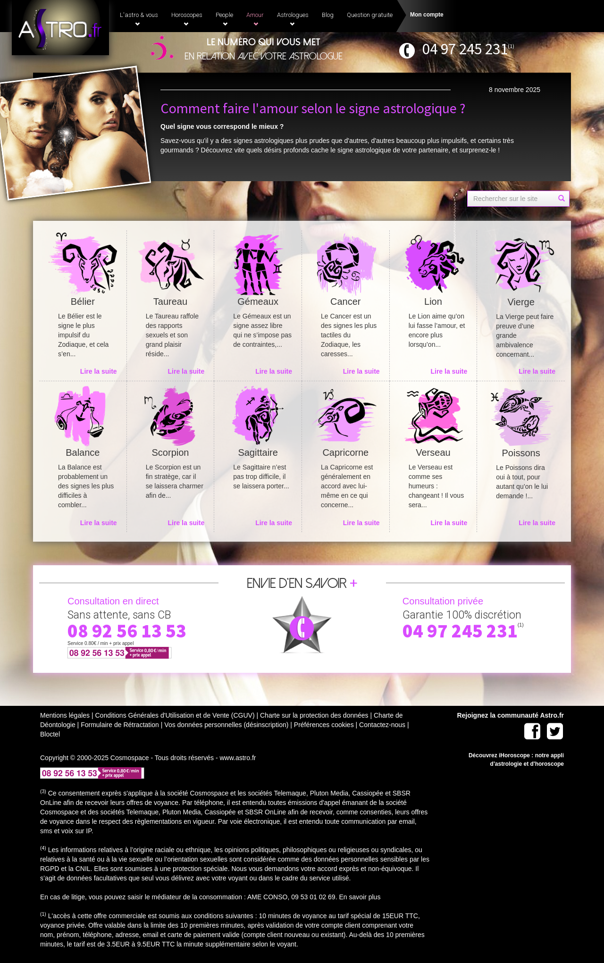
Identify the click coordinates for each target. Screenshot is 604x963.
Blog (328, 14)
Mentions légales (65, 715)
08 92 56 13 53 (126, 631)
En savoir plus (359, 897)
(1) (511, 46)
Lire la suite (98, 371)
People (224, 18)
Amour (255, 18)
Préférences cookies (324, 725)
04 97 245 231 (465, 49)
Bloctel (50, 734)
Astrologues (293, 18)
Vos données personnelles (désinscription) (226, 725)
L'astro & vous (139, 18)
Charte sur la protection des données (314, 715)
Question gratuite (370, 14)
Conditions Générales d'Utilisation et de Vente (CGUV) (174, 715)
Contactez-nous (382, 725)
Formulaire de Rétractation (120, 725)
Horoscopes (186, 18)
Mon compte (427, 14)
